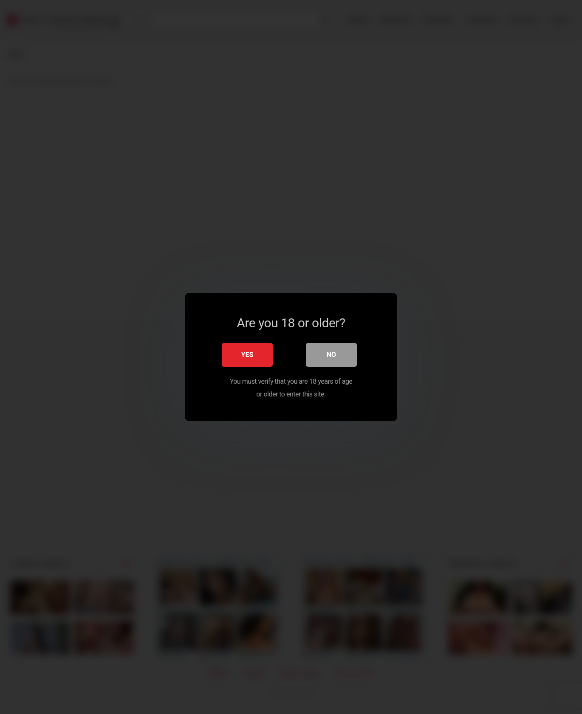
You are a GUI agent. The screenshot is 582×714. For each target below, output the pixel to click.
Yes (247, 355)
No (331, 355)
